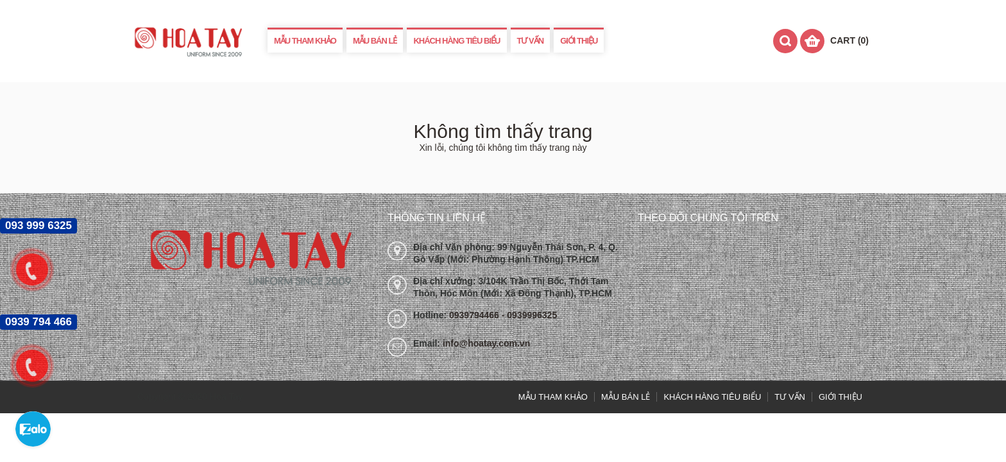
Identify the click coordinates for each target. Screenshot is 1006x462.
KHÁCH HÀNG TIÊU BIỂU (456, 41)
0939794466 (475, 315)
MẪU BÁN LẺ (375, 41)
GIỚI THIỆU (578, 41)
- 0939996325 (529, 315)
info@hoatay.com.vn (486, 343)
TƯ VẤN (530, 41)
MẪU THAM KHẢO (305, 41)
